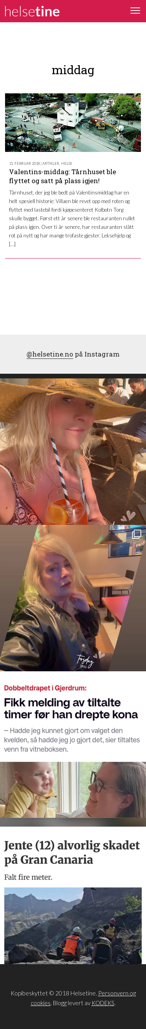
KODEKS (102, 1002)
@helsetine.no (49, 354)
